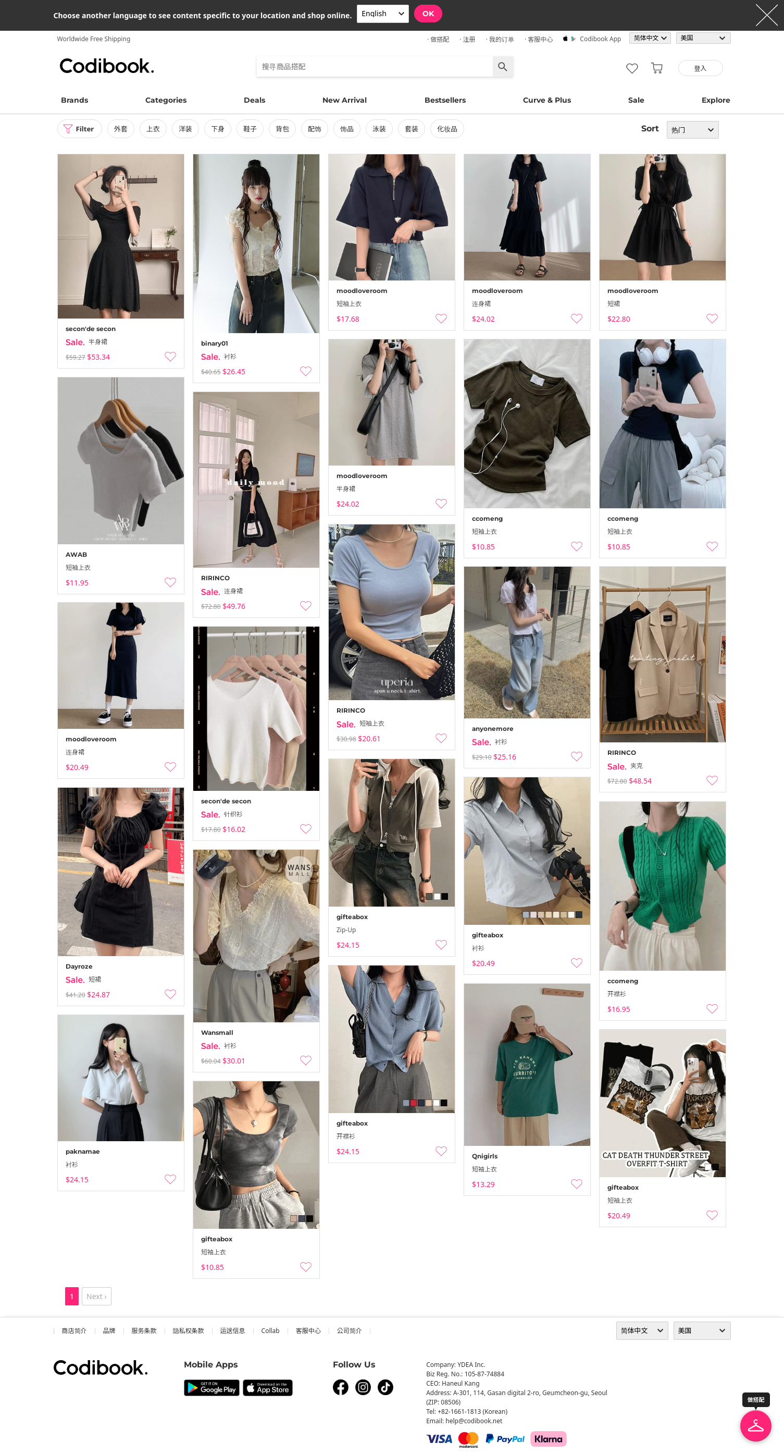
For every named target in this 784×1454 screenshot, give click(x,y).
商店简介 (74, 1330)
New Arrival (344, 100)
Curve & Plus (547, 100)
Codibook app (600, 38)
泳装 (382, 128)
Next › (96, 1296)
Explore (716, 100)
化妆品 (450, 128)
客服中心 (308, 1330)
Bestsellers (445, 100)
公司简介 (349, 1330)
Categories (165, 100)
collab (271, 1330)
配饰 (317, 128)
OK (428, 13)
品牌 (109, 1330)
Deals (254, 100)
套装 (414, 128)
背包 (285, 128)
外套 (123, 128)
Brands (74, 100)
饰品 (349, 128)
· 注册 (467, 39)
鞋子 (252, 128)
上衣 (156, 128)
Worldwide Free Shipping (94, 38)
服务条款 (144, 1330)
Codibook (107, 66)
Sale (636, 100)
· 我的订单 (500, 39)
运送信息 (232, 1330)
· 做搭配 (438, 39)
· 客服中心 (539, 39)
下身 (220, 128)
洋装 (188, 128)
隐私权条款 (188, 1330)
